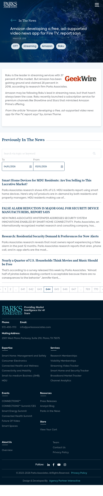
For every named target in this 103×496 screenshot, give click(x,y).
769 (88, 289)
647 (73, 289)
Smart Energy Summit (14, 411)
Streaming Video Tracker (64, 366)
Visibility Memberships (63, 361)
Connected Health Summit (17, 416)
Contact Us (59, 448)
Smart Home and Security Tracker (69, 371)
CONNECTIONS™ (11, 401)
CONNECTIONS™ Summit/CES (19, 406)
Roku (61, 46)
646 (65, 289)
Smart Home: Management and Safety (24, 356)
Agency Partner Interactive (64, 481)
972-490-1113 (9, 327)
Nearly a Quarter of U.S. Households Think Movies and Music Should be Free (50, 262)
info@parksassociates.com (35, 327)
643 (39, 289)
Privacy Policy (61, 452)
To (3, 160)
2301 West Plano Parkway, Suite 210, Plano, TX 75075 (31, 338)
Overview (7, 450)
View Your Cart (48, 430)
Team (56, 442)
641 (23, 289)
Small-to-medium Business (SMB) (21, 376)
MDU (4, 381)
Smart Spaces (10, 426)
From (36, 160)
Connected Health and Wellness (20, 366)
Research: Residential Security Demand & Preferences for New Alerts (50, 236)
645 (56, 289)
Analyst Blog (47, 406)
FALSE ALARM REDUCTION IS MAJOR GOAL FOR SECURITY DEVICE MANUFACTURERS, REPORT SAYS (50, 210)
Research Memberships (63, 356)
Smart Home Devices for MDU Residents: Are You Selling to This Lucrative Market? (46, 182)
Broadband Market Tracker (66, 376)
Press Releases (48, 401)
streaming (30, 46)
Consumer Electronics (14, 361)
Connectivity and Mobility (16, 371)
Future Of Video (11, 421)
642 (31, 289)
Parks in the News (50, 411)
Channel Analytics (60, 381)
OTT (15, 46)
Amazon (47, 46)
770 (96, 289)
